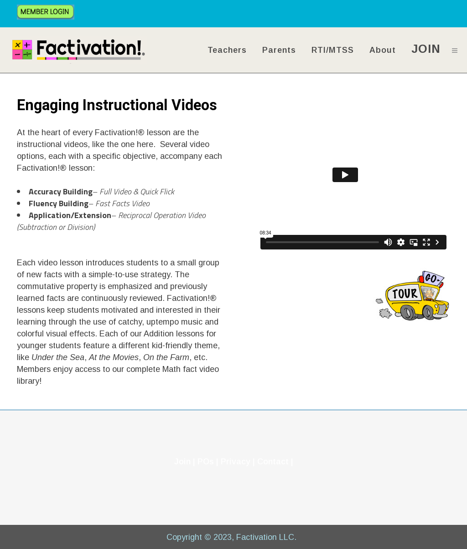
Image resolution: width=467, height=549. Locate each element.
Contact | (275, 461)
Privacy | (239, 461)
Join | (184, 461)
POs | (208, 461)
